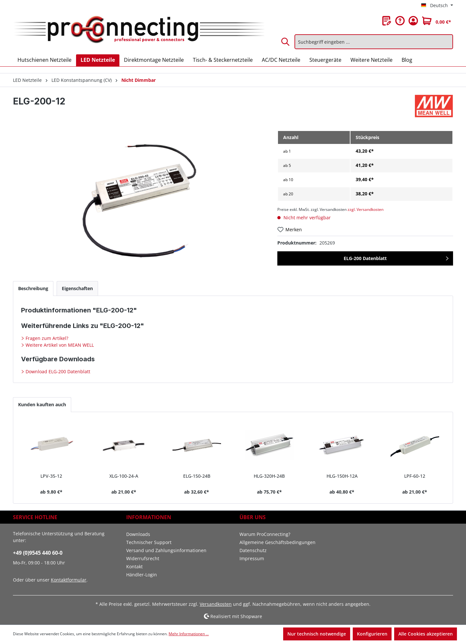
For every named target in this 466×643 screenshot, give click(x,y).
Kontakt (134, 566)
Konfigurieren (372, 634)
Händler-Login (141, 575)
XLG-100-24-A (123, 476)
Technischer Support (149, 542)
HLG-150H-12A (342, 476)
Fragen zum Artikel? (46, 338)
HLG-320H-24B (269, 476)
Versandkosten (216, 604)
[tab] (33, 288)
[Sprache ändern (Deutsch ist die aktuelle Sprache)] (437, 5)
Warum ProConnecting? (264, 534)
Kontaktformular (68, 580)
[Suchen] (285, 41)
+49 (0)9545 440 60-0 (37, 552)
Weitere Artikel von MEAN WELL (59, 345)
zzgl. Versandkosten (365, 209)
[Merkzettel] (387, 21)
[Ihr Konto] (413, 21)
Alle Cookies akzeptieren (425, 634)
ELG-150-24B (196, 476)
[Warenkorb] (436, 21)
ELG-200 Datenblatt (365, 258)
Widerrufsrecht (142, 558)
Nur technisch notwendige (316, 634)
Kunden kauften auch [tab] (42, 404)
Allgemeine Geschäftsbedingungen (277, 542)
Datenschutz (253, 550)
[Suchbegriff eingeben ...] (373, 41)
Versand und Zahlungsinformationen (166, 550)
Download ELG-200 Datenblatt (57, 371)
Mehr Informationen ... (189, 634)
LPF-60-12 (414, 476)
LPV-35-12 (51, 476)
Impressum (251, 558)
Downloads (138, 534)
